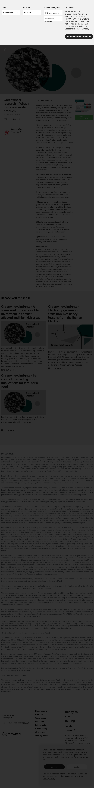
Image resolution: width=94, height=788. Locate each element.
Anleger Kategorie (51, 7)
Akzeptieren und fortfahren (79, 36)
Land (4, 7)
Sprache (26, 7)
